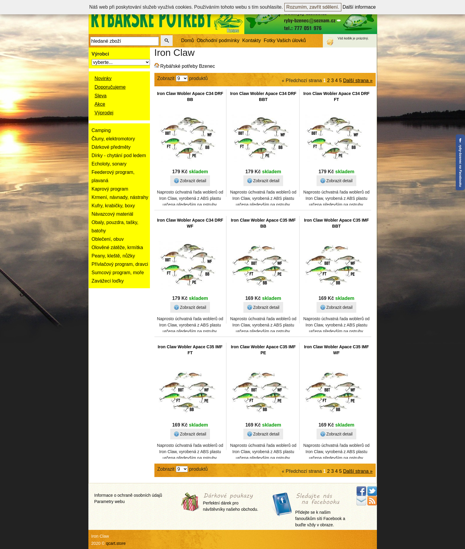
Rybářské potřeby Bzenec (187, 66)
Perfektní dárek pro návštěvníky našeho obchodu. (230, 502)
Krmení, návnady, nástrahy (120, 197)
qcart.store (116, 543)
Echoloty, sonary (109, 163)
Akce (100, 104)
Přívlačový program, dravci (120, 264)
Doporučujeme (110, 87)
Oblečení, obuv (108, 239)
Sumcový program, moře (118, 272)
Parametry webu (109, 501)
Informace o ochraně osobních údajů (128, 495)
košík (348, 38)
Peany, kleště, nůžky (113, 255)
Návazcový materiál (112, 214)
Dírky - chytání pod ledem (119, 155)
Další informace (359, 7)
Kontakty (251, 40)
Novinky (103, 78)
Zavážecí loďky (108, 280)
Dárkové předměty (111, 147)
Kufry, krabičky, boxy (113, 205)
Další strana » (358, 80)
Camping (101, 130)
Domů (187, 40)
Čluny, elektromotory (113, 138)
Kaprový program (110, 188)
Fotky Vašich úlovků (285, 40)
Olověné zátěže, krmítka (117, 247)
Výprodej (104, 112)
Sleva (101, 95)
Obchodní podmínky (218, 40)
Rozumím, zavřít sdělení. (312, 7)
